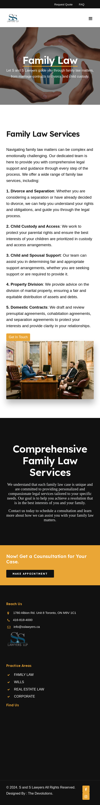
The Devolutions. (40, 793)
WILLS (19, 682)
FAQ (81, 4)
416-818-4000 (22, 620)
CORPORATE (24, 696)
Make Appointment (30, 573)
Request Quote (63, 4)
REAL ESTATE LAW (29, 689)
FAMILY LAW (24, 674)
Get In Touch (18, 337)
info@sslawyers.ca (27, 626)
